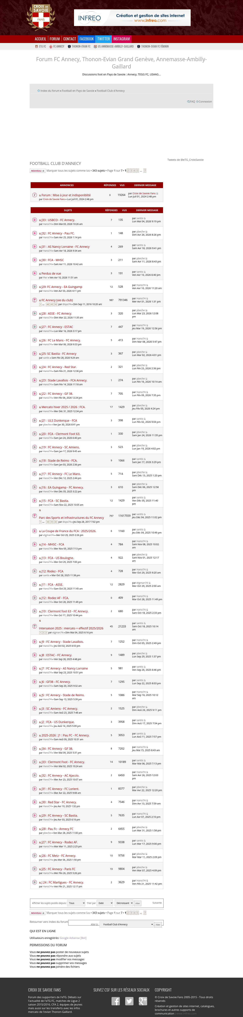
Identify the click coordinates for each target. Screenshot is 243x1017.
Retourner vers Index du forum (49, 922)
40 (55, 522)
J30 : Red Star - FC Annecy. (59, 802)
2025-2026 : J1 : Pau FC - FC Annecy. (66, 735)
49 (51, 304)
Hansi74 (47, 224)
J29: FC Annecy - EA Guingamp (62, 287)
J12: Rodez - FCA (52, 571)
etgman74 (48, 535)
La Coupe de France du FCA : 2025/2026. (69, 531)
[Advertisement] (121, 133)
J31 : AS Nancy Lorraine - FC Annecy (66, 247)
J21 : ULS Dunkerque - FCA (59, 420)
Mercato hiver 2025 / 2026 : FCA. (64, 407)
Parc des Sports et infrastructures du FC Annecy (71, 518)
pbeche (140, 231)
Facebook (87, 38)
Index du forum (50, 91)
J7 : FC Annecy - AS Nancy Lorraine (65, 668)
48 (47, 304)
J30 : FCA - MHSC (53, 260)
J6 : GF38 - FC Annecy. (56, 682)
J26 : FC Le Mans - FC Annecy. (61, 340)
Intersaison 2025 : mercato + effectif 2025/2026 (71, 628)
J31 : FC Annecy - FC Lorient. (60, 789)
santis (139, 218)
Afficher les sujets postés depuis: (58, 903)
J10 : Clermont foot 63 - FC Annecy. (65, 611)
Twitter (103, 38)
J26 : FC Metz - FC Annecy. (59, 856)
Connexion (205, 101)
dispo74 (66, 304)
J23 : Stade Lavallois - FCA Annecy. (64, 380)
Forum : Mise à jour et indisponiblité (66, 195)
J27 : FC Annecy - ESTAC (57, 327)
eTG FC (40, 46)
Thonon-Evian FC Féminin (153, 46)
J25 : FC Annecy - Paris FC (58, 869)
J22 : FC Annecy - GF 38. (57, 394)
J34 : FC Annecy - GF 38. (57, 749)
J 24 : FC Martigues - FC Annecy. (63, 882)
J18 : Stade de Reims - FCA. (59, 460)
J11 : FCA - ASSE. (52, 585)
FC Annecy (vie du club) (57, 300)
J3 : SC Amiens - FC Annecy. (60, 709)
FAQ (192, 101)
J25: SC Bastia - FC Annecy (59, 354)
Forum (55, 38)
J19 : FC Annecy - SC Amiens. (61, 447)
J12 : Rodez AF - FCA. (55, 598)
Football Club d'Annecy (111, 91)
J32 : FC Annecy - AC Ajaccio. (60, 775)
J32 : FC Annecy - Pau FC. (58, 233)
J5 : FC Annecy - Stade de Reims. (63, 695)
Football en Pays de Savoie (78, 91)
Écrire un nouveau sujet (38, 171)
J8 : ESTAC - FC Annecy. (57, 655)
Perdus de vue (51, 273)
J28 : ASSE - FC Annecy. (57, 313)
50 (55, 304)
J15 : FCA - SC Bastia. (55, 501)
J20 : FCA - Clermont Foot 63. (61, 434)
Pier (45, 277)
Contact (69, 38)
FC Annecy (56, 46)
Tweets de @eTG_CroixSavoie (185, 160)
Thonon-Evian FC (79, 46)
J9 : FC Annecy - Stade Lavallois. (63, 642)
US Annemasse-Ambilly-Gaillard (114, 46)
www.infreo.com (186, 1013)
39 (51, 522)
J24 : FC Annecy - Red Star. (59, 367)
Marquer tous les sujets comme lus (68, 170)
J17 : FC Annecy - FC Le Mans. (61, 474)
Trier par (100, 903)
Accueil (40, 38)
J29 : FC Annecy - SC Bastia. (60, 815)
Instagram (121, 38)
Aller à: (94, 924)
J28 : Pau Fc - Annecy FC (57, 829)
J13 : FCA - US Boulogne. (58, 558)
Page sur (114, 170)
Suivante (157, 902)
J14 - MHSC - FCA (53, 544)
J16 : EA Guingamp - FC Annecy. (63, 487)
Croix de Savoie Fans (54, 199)
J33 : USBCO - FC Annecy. (58, 220)
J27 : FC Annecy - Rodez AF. (60, 842)
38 (47, 522)
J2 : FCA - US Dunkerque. (58, 722)
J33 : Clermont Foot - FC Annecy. (63, 762)
